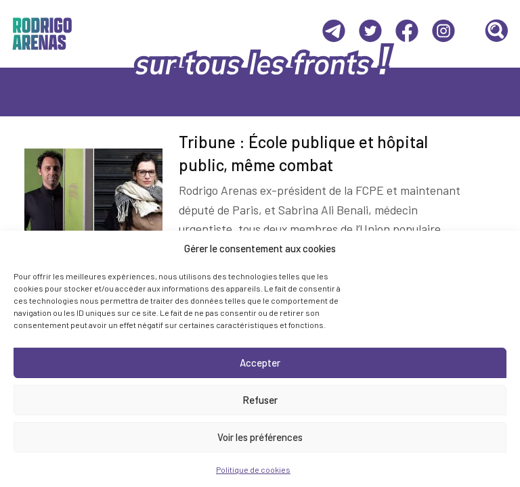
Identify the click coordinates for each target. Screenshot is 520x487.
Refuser (260, 400)
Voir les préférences (260, 437)
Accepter (260, 362)
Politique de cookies (253, 469)
